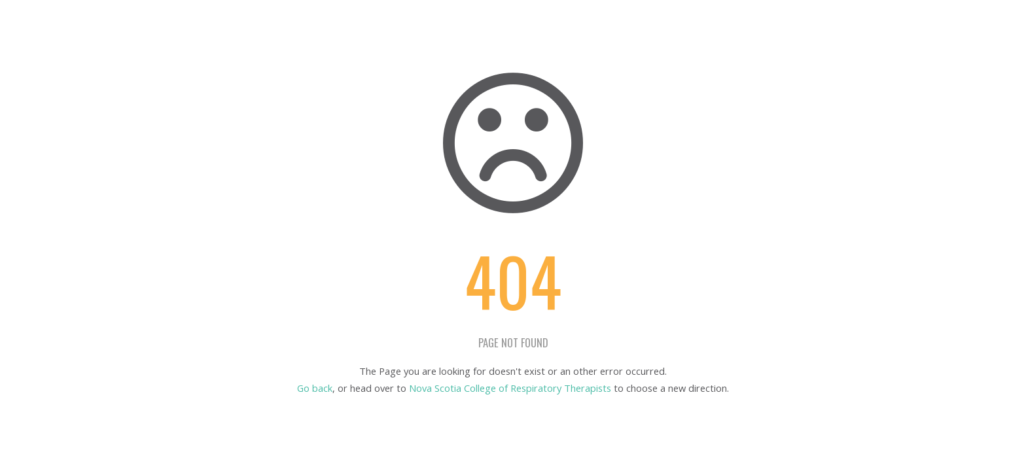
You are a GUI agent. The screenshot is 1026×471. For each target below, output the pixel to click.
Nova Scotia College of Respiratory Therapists (510, 387)
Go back (314, 387)
